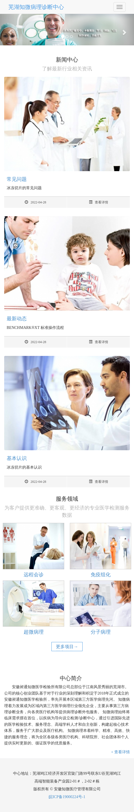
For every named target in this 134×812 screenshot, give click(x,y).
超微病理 (34, 632)
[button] (10, 29)
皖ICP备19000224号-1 (67, 797)
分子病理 (101, 632)
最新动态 (17, 318)
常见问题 (17, 179)
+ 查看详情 (120, 752)
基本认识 (17, 458)
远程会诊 (34, 574)
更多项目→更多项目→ (67, 649)
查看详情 (98, 202)
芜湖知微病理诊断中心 (36, 7)
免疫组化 (101, 574)
